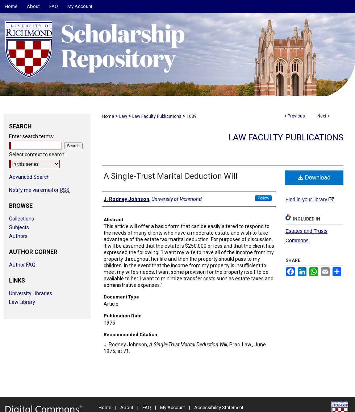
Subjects (19, 227)
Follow (263, 198)
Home (108, 116)
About (126, 407)
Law (123, 116)
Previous (296, 116)
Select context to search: (37, 154)
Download (314, 177)
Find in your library (309, 199)
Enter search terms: (31, 136)
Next (321, 116)
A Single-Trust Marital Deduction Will (171, 176)
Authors (18, 236)
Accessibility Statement (218, 407)
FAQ (146, 407)
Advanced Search (29, 177)
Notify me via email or (39, 190)
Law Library (22, 302)
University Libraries (30, 293)
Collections (21, 219)
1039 (192, 116)
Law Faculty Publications (156, 116)
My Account (172, 407)
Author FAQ (22, 265)
